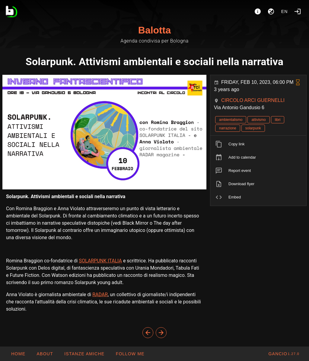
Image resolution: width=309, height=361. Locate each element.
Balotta (154, 30)
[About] (257, 11)
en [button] (284, 11)
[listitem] (258, 144)
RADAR (100, 294)
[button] (84, 353)
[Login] (297, 11)
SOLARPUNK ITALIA (100, 261)
